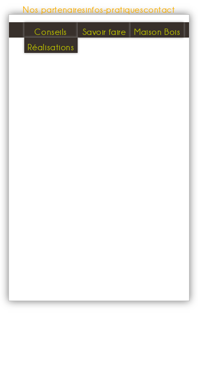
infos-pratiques (115, 9)
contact (159, 9)
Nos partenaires (54, 9)
